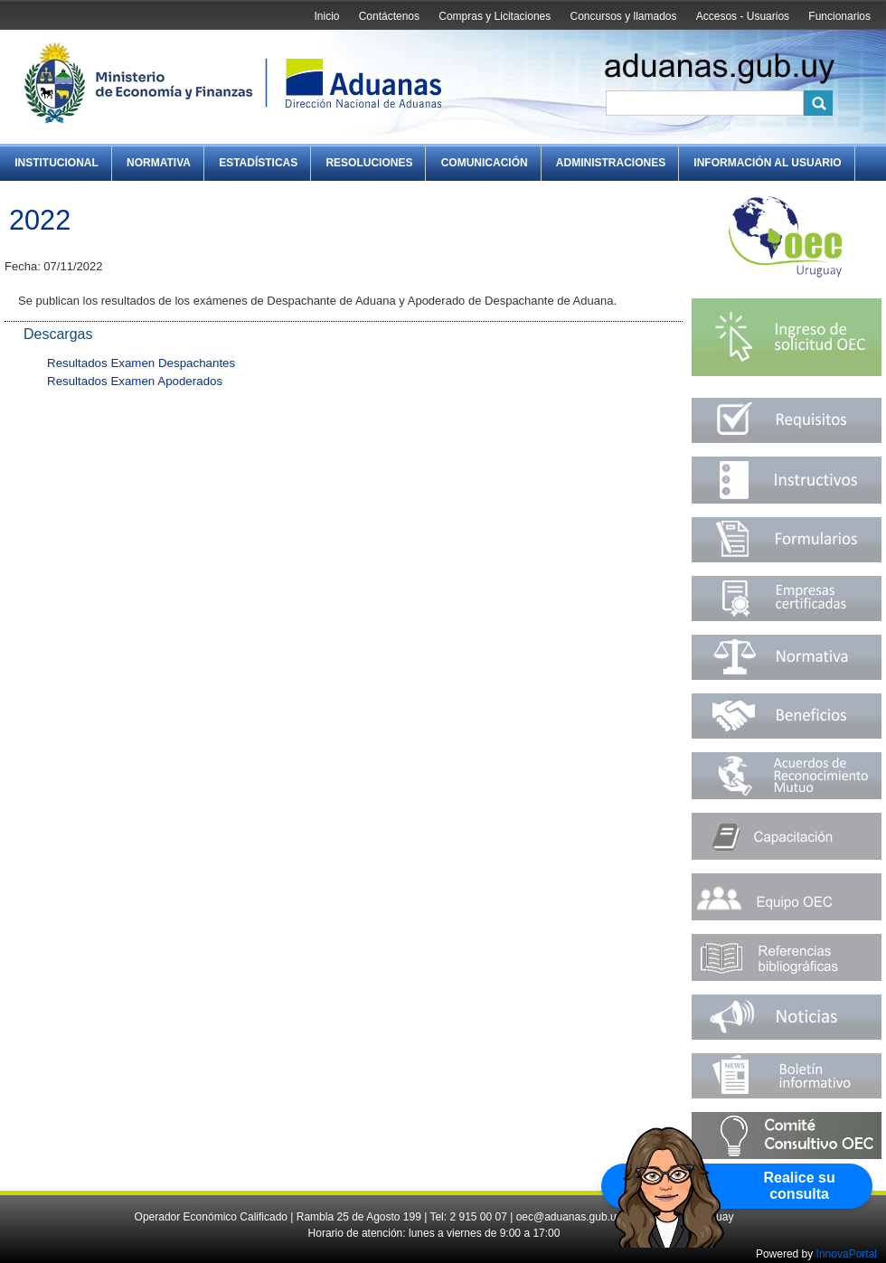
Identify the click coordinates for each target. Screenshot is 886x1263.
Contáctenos (389, 16)
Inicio (326, 16)
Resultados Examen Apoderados (134, 381)
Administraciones (610, 162)
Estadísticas (258, 162)
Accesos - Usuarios (742, 16)
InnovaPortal (846, 1254)
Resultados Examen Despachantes (141, 363)
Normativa (159, 162)
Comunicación (484, 162)
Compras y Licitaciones (494, 16)
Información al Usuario (767, 162)
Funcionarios (839, 16)
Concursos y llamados (623, 16)
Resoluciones (368, 162)
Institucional (56, 162)
